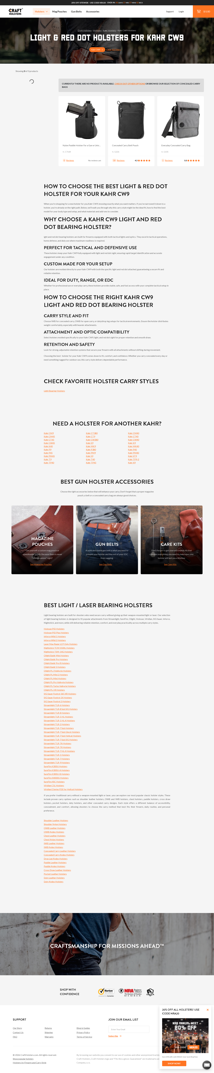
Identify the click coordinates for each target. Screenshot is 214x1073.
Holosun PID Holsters (54, 628)
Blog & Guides (83, 1028)
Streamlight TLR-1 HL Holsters (58, 716)
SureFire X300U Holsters (55, 766)
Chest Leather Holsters (54, 835)
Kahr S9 (89, 456)
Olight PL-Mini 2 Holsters (56, 674)
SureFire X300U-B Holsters (57, 774)
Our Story (17, 1028)
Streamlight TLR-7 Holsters (57, 758)
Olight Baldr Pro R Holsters (57, 663)
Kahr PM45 (49, 456)
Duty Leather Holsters (54, 877)
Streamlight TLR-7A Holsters (57, 743)
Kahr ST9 (132, 456)
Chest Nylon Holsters (54, 839)
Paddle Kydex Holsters (54, 866)
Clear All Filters (113, 49)
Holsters (41, 11)
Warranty (49, 1036)
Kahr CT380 (92, 433)
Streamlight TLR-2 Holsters (57, 724)
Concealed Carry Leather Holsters (60, 851)
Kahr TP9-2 (133, 459)
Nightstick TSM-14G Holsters (58, 651)
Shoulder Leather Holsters (56, 820)
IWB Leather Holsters (54, 843)
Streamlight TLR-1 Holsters (57, 755)
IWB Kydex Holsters (53, 847)
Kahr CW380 (92, 439)
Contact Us (18, 1032)
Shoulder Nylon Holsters (55, 824)
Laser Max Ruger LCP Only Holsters (60, 644)
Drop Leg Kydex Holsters (55, 858)
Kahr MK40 (133, 446)
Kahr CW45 (49, 443)
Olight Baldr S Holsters (55, 667)
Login (181, 11)
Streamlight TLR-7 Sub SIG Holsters (61, 739)
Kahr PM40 (133, 452)
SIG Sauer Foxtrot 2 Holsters (57, 701)
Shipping (49, 1032)
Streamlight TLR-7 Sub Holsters (59, 728)
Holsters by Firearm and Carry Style (29, 1062)
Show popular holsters (23, 1058)
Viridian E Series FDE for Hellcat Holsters (63, 789)
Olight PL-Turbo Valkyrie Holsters (60, 686)
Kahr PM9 (91, 452)
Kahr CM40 (133, 433)
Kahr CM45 (49, 436)
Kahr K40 (48, 446)
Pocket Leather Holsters (55, 874)
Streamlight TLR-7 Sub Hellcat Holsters (62, 735)
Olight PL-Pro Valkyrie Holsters (58, 682)
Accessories (92, 11)
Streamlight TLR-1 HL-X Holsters (59, 720)
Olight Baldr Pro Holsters (56, 659)
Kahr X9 (132, 462)
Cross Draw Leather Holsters (57, 870)
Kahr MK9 (91, 446)
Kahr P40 (132, 449)
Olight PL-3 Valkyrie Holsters (57, 670)
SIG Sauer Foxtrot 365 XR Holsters (60, 693)
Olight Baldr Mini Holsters (56, 655)
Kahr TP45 (91, 462)
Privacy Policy (83, 1032)
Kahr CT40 (133, 436)
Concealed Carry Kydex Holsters (59, 854)
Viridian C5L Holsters (54, 785)
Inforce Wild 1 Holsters (55, 636)
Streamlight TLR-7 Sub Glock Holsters (62, 732)
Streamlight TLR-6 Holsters (57, 705)
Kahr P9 (47, 449)
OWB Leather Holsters (54, 828)
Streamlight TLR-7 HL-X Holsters (59, 751)
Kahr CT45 (49, 439)
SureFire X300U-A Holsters (57, 770)
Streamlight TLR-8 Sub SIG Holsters (61, 709)
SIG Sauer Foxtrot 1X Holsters (58, 697)
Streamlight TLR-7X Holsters (57, 747)
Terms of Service (84, 1036)
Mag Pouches (59, 11)
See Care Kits (170, 564)
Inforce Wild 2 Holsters (55, 640)
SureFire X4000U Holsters (56, 777)
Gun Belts (76, 11)
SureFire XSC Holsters (54, 781)
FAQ (15, 1036)
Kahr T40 (90, 459)
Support (170, 11)
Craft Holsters (84, 30)
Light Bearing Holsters (54, 390)
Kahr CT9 (90, 436)
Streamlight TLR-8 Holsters (57, 713)
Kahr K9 (132, 443)
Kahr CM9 (49, 433)
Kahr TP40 (49, 462)
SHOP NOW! (174, 1063)
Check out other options (130, 83)
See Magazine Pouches (41, 564)
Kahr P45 (48, 452)
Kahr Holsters (109, 30)
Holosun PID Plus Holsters (56, 632)
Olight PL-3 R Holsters (54, 690)
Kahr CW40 (133, 439)
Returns (48, 1028)
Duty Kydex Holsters (53, 881)
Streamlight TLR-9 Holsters (57, 762)
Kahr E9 (89, 443)
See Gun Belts (105, 564)
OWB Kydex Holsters (54, 832)
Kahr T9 (47, 459)
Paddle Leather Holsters (55, 862)
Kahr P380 (91, 449)
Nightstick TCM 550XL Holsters (59, 648)
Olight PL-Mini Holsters (55, 678)
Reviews (70, 160)
